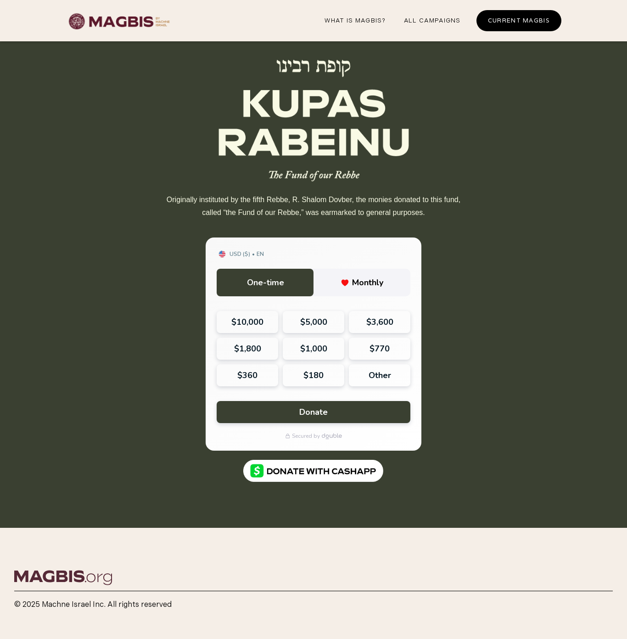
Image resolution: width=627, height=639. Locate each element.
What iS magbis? (355, 20)
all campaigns (432, 20)
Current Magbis (519, 20)
